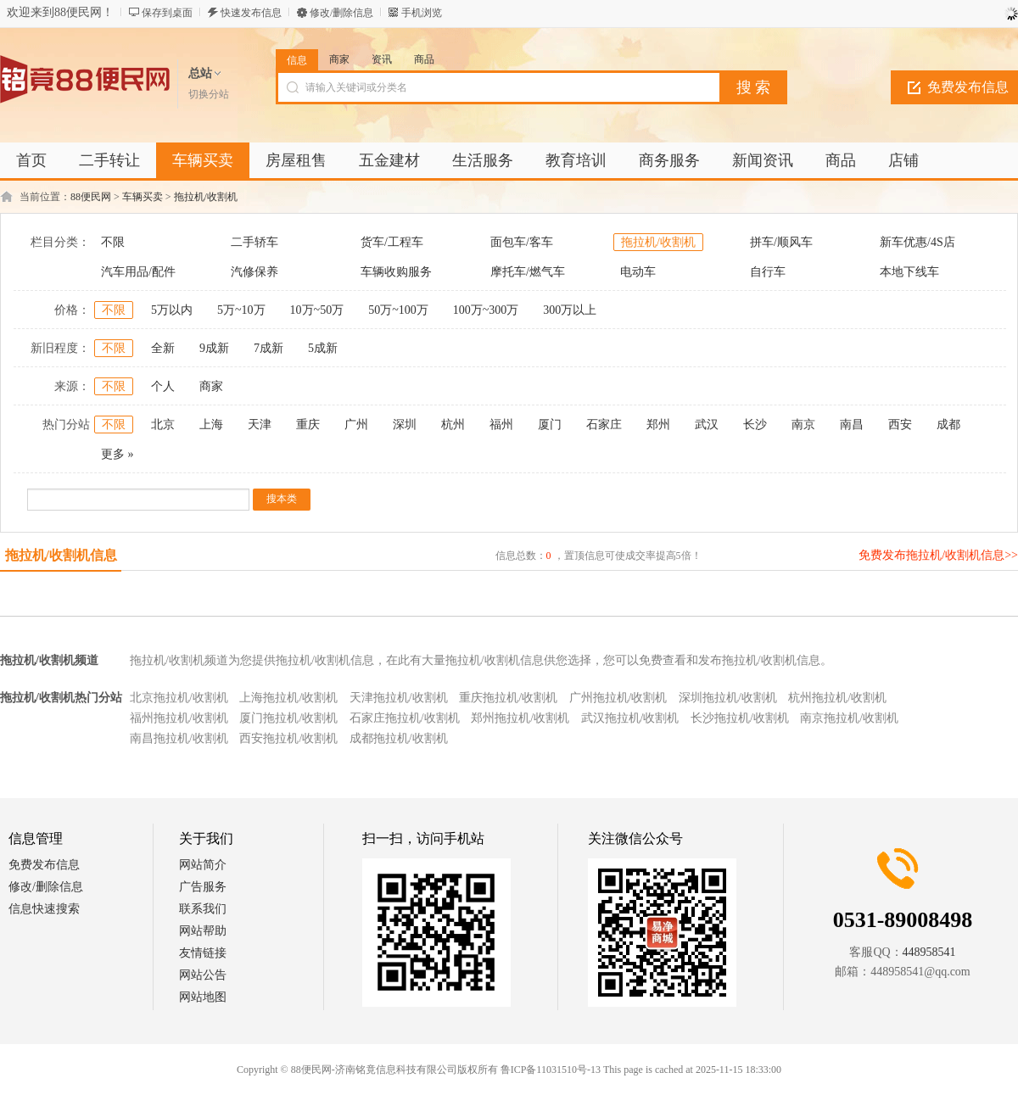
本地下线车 (909, 271)
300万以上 (569, 310)
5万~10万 (241, 310)
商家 (339, 59)
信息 (297, 60)
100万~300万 (486, 310)
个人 (163, 386)
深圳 (405, 424)
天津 (259, 424)
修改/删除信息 (341, 13)
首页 (31, 160)
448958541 (929, 952)
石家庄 (604, 424)
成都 (948, 424)
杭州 (453, 424)
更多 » (117, 454)
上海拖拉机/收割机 (288, 697)
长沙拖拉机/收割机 (740, 718)
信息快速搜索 (44, 908)
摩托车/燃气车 (527, 271)
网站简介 (203, 864)
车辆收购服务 (396, 271)
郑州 (658, 424)
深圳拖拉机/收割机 (728, 697)
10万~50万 (317, 310)
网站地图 (203, 997)
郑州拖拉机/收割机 (520, 718)
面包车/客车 (521, 242)
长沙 (755, 424)
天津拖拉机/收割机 (399, 697)
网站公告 (203, 975)
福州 (501, 424)
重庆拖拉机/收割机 (508, 697)
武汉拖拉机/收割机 (630, 718)
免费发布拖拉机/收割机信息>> (938, 555)
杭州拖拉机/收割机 (837, 697)
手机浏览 (421, 13)
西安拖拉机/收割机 (288, 738)
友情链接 (203, 953)
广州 (356, 424)
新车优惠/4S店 (917, 242)
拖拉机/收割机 (206, 197)
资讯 (382, 59)
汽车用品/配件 (138, 271)
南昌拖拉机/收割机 (179, 738)
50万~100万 (398, 310)
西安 (900, 424)
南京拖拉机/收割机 (849, 718)
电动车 (638, 271)
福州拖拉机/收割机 (179, 718)
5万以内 (172, 310)
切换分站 (208, 94)
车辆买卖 (142, 197)
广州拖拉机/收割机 (618, 697)
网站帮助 (203, 931)
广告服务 (203, 886)
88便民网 (90, 197)
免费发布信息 (44, 864)
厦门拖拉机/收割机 (288, 718)
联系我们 (203, 908)
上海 (211, 424)
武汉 (707, 424)
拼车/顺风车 (781, 242)
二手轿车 (254, 242)
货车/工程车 (392, 242)
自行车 (768, 271)
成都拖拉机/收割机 (399, 738)
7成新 (268, 348)
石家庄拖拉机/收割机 (405, 718)
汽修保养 (254, 271)
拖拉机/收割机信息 (61, 555)
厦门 (550, 424)
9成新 (214, 348)
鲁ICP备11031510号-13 (551, 1069)
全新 (163, 348)
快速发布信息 (251, 13)
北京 (163, 424)
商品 (424, 59)
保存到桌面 (167, 13)
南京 (803, 424)
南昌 (852, 424)
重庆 (308, 424)
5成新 (323, 348)
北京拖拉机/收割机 (179, 697)
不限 (113, 242)
